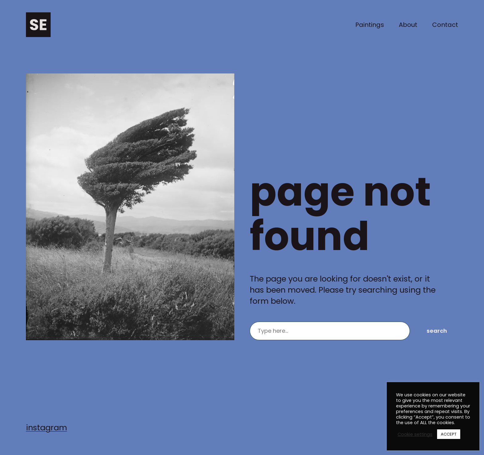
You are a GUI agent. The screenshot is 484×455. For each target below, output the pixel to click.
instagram (46, 427)
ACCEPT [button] (449, 434)
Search (437, 331)
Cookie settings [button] (415, 434)
